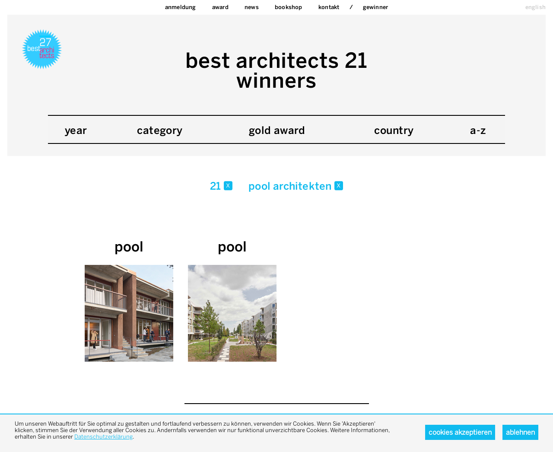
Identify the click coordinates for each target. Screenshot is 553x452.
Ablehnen (520, 432)
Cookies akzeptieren (460, 432)
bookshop (288, 7)
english (535, 7)
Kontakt (328, 7)
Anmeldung (180, 7)
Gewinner (375, 7)
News (252, 7)
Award (220, 7)
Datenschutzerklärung (103, 436)
